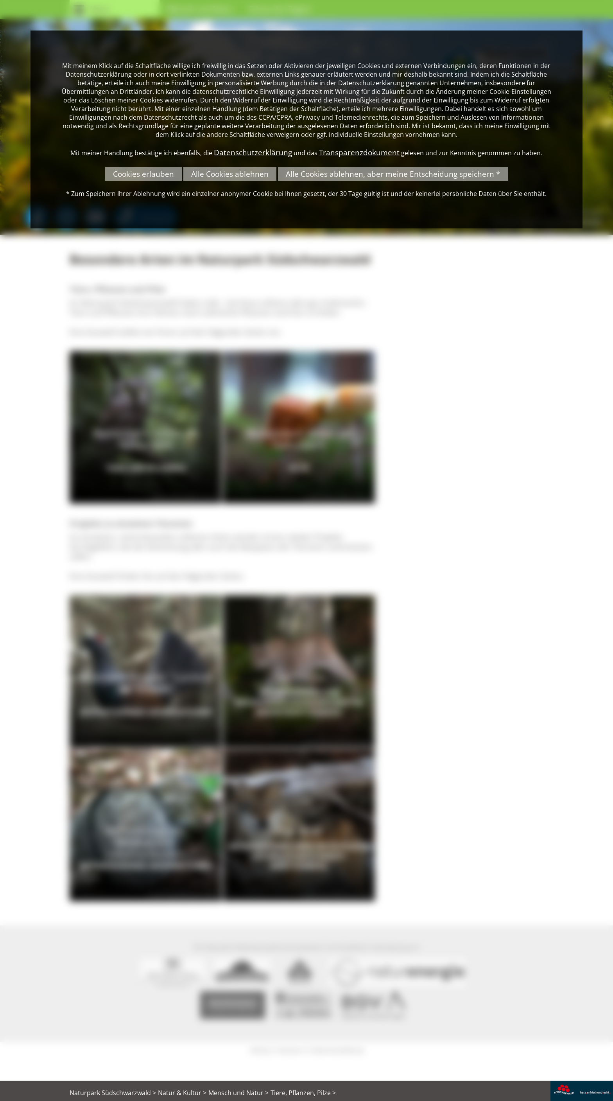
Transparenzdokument (359, 152)
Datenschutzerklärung (253, 152)
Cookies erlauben (143, 174)
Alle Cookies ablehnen (230, 174)
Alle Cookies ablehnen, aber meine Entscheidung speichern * (393, 174)
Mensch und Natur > (238, 1092)
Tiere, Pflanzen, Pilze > (303, 1092)
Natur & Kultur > (182, 1092)
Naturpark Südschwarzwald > (113, 1092)
